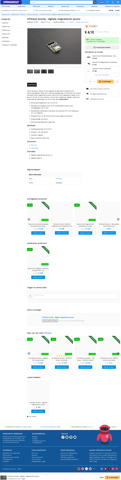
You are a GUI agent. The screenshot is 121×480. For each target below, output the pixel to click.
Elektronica (21, 6)
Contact (117, 10)
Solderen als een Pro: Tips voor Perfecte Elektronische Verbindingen (103, 453)
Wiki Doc (34, 145)
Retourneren (7, 455)
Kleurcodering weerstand (69, 459)
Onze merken (6, 6)
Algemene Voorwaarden (11, 457)
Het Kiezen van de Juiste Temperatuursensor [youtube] (103, 455)
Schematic (34, 148)
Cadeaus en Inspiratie (112, 6)
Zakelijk (111, 10)
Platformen (36, 6)
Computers (80, 6)
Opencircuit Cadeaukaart (68, 453)
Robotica (51, 6)
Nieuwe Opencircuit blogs (100, 450)
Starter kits (65, 6)
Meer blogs (93, 461)
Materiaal (94, 6)
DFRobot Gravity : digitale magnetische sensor (58, 317)
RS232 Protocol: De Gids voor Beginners (103, 459)
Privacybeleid (7, 459)
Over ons (35, 453)
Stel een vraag (38, 295)
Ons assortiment (37, 457)
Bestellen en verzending (11, 453)
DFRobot (56, 178)
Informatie (7, 450)
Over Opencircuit (39, 450)
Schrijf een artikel (66, 455)
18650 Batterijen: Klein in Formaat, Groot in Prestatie (103, 457)
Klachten (6, 461)
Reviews (34, 455)
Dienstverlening (67, 450)
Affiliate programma (67, 457)
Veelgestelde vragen (39, 461)
